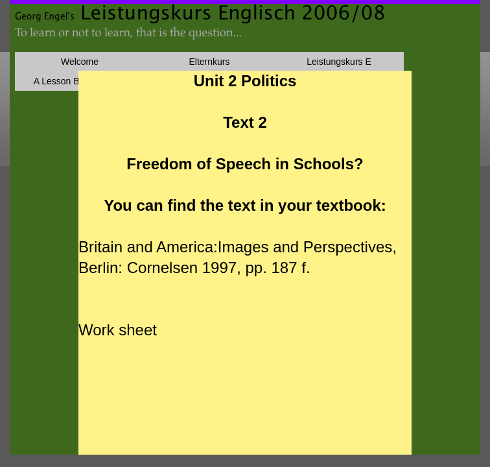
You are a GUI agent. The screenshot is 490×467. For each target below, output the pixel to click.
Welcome (80, 61)
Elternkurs (209, 61)
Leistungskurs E (339, 61)
